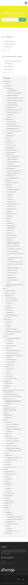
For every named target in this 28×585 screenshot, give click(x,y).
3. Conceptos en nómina (12, 267)
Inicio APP (7, 317)
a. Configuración (10, 228)
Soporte (3, 561)
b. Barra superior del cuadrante (13, 93)
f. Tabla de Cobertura (11, 102)
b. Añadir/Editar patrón (11, 128)
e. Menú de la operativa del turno (14, 100)
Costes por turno (8, 69)
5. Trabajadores (8, 154)
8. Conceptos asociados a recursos (15, 264)
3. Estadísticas (7, 436)
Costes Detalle (7, 46)
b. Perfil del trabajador (11, 161)
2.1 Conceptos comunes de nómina (15, 253)
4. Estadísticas (7, 533)
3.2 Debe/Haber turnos (10, 531)
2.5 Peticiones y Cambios (11, 112)
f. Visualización (9, 201)
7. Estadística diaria (10, 277)
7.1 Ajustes (7, 187)
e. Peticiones (9, 199)
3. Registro (6, 526)
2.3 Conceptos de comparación (14, 261)
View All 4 (4, 72)
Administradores (8, 415)
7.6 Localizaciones (9, 237)
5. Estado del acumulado (11, 353)
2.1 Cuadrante (8, 88)
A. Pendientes (9, 114)
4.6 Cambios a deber (10, 152)
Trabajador (6, 385)
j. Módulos (8, 211)
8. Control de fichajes (10, 362)
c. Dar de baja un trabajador (12, 166)
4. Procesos (8, 491)
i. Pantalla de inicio (10, 209)
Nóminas (5, 405)
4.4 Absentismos (9, 147)
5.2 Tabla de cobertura (10, 460)
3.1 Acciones (8, 528)
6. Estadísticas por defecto (11, 182)
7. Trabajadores (9, 312)
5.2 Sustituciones (9, 175)
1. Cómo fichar (8, 369)
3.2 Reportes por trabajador (11, 441)
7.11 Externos (8, 216)
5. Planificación (7, 455)
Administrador (6, 81)
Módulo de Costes (7, 398)
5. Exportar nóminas (11, 272)
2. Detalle (7, 326)
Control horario (6, 319)
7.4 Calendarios (8, 223)
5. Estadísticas (8, 307)
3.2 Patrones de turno (10, 124)
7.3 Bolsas (7, 220)
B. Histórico (9, 117)
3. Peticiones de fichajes (10, 329)
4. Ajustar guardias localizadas (12, 350)
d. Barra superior (10, 168)
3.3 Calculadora (8, 133)
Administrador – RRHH (9, 408)
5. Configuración (9, 334)
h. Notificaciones (10, 206)
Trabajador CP (7, 366)
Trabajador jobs (8, 500)
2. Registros (7, 433)
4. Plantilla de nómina (11, 270)
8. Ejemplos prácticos (11, 280)
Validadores (7, 505)
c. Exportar (8, 233)
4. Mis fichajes (8, 376)
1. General (9, 164)
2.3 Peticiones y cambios (11, 524)
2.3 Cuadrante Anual (10, 107)
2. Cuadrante (7, 512)
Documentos (6, 380)
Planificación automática (9, 410)
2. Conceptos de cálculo (11, 251)
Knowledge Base (10, 15)
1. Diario (7, 324)
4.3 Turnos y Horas (9, 145)
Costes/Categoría (8, 63)
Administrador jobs (8, 493)
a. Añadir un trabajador (11, 159)
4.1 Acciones (8, 140)
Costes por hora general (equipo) (12, 61)
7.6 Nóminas (8, 240)
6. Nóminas (7, 462)
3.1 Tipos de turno (9, 121)
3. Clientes (7, 488)
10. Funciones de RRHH (11, 246)
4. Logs (6, 452)
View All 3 (4, 50)
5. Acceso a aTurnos (9, 471)
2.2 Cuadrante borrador (10, 105)
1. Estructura (7, 422)
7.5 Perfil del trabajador (10, 235)
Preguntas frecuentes (9, 293)
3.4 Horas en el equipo (10, 445)
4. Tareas (7, 305)
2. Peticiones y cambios (10, 300)
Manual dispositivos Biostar (10, 394)
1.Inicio (6, 83)
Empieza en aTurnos (5, 562)
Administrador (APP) (9, 290)
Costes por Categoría (9, 44)
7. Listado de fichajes (10, 359)
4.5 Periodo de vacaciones (11, 150)
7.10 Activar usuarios (10, 213)
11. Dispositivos (9, 343)
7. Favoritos (7, 476)
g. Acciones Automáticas (12, 204)
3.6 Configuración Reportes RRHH (13, 450)
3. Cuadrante (8, 302)
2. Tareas (7, 486)
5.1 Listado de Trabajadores (11, 157)
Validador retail (7, 503)
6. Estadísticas (7, 180)
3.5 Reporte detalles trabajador (12, 448)
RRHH (5, 336)
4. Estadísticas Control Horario (12, 331)
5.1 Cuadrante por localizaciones (12, 457)
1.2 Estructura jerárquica (11, 426)
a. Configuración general (11, 189)
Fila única (6, 498)
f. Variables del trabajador (12, 173)
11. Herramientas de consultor (13, 248)
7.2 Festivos (8, 218)
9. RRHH (6, 481)
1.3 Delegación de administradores (13, 429)
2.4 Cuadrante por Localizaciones (13, 109)
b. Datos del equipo (10, 192)
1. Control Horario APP (10, 298)
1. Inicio (6, 509)
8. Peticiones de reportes (10, 467)
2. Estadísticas (8, 37)
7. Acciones (6, 464)
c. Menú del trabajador (11, 95)
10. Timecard (8, 341)
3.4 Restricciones (9, 135)
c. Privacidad (9, 194)
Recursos (5, 412)
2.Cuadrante (7, 86)
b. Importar (8, 230)
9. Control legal (8, 364)
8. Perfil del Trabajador (10, 315)
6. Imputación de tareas (9, 474)
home (3, 15)
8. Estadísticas (7, 479)
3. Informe (7, 348)
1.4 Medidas (8, 431)
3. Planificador (7, 119)
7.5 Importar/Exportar (10, 225)
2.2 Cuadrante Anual (10, 521)
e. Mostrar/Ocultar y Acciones (13, 171)
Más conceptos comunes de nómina (11, 396)
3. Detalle (7, 373)
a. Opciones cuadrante (11, 90)
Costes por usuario (8, 66)
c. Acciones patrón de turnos (12, 131)
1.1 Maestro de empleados (11, 424)
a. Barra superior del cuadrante (13, 516)
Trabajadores (7, 417)
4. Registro (6, 138)
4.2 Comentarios (9, 142)
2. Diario (7, 371)
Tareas (4, 469)
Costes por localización (9, 41)
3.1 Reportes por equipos (11, 438)
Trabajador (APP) (8, 295)
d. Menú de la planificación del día (14, 97)
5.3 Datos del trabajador (11, 178)
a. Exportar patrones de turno (13, 126)
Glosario (5, 387)
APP (4, 288)
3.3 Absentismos (9, 443)
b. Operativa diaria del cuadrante (13, 519)
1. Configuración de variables (13, 56)
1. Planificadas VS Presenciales (12, 338)
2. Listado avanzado (10, 345)
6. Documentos (8, 310)
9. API (7, 282)
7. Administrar (7, 185)
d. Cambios (8, 196)
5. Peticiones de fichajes (10, 378)
